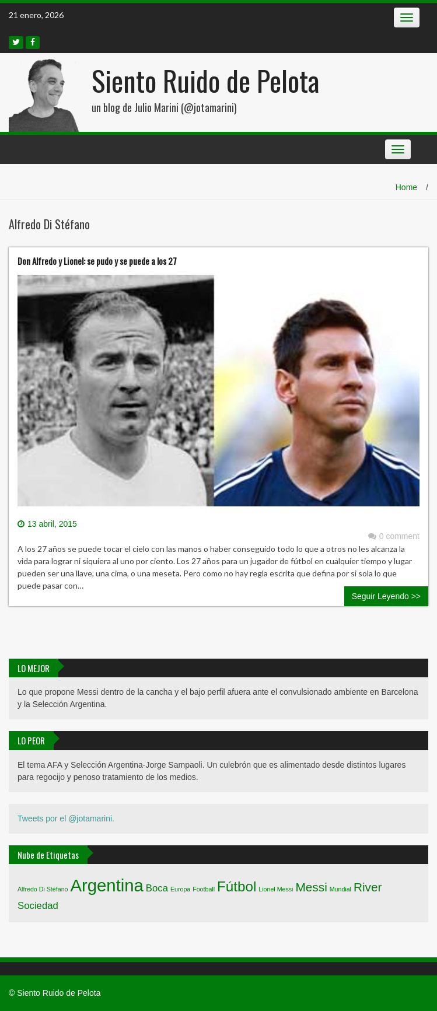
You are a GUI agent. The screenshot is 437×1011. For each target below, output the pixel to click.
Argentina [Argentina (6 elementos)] (107, 885)
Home (406, 187)
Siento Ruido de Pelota (205, 80)
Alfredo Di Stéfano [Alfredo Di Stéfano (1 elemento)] (43, 889)
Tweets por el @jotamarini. (66, 818)
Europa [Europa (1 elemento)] (180, 889)
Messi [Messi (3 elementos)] (311, 887)
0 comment (393, 536)
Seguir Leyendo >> (386, 596)
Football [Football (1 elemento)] (204, 889)
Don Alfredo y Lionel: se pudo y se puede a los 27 (97, 260)
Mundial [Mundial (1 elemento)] (340, 889)
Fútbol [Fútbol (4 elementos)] (236, 886)
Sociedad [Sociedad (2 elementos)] (38, 905)
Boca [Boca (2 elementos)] (157, 888)
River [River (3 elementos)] (368, 887)
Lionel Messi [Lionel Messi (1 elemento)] (275, 889)
